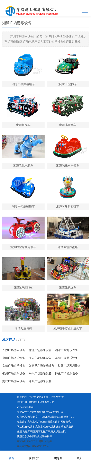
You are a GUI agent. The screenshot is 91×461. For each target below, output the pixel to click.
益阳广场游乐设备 (69, 365)
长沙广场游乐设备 (13, 350)
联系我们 (34, 455)
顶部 (79, 455)
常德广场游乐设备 (13, 365)
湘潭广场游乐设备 (66, 350)
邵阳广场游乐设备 (40, 357)
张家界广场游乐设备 (41, 365)
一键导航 (57, 455)
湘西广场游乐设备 (40, 381)
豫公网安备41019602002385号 (33, 446)
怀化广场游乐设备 (66, 373)
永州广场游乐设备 (40, 373)
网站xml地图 (45, 441)
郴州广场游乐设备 (13, 373)
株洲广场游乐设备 (40, 350)
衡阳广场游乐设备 (13, 357)
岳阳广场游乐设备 (66, 357)
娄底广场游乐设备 (13, 381)
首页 (11, 455)
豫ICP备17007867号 (27, 441)
